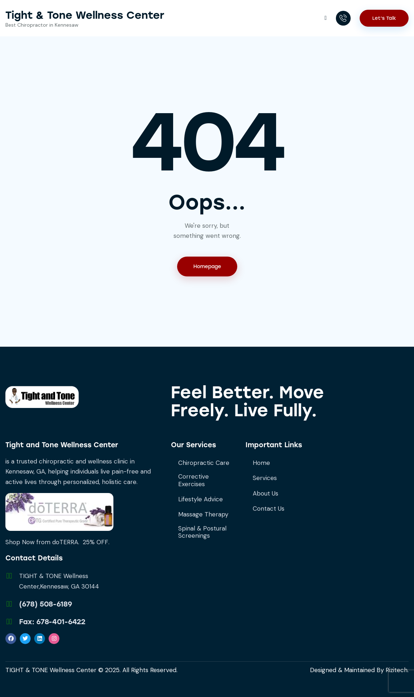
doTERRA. (65, 542)
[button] (325, 18)
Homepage (207, 266)
